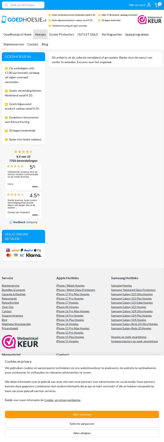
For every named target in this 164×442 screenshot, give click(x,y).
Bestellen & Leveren (13, 290)
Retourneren (9, 298)
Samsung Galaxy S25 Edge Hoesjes (132, 302)
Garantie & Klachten (14, 294)
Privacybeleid (10, 328)
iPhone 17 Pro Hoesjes (69, 298)
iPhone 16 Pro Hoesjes (69, 315)
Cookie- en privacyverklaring (62, 434)
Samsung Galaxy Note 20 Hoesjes (131, 328)
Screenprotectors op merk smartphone (134, 341)
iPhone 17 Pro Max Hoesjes (72, 294)
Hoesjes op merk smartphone (128, 337)
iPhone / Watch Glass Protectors (75, 290)
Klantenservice (13, 44)
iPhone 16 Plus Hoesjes (70, 320)
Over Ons (8, 307)
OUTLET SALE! (87, 34)
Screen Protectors (61, 34)
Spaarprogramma (137, 34)
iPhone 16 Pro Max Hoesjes (72, 311)
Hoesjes (40, 34)
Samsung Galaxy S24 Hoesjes (128, 320)
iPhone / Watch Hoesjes (70, 285)
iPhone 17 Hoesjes (67, 302)
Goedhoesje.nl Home (17, 34)
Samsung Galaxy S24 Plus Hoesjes (131, 315)
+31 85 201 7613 (71, 371)
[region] (55, 416)
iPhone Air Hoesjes (67, 307)
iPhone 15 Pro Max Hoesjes (72, 328)
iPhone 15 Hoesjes (67, 341)
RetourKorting (10, 302)
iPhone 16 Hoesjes (67, 324)
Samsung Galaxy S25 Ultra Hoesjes (132, 294)
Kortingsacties (112, 34)
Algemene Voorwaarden (16, 324)
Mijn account (140, 4)
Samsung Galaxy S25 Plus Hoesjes (131, 298)
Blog (45, 44)
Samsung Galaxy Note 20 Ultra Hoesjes (134, 324)
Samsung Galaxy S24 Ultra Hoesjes (132, 311)
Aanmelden (12, 375)
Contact (32, 44)
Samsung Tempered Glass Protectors (133, 290)
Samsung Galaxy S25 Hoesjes (128, 307)
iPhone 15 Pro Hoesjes (69, 332)
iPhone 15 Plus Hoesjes (70, 337)
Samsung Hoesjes (121, 285)
